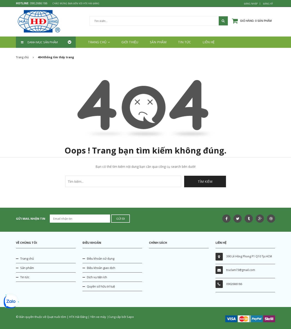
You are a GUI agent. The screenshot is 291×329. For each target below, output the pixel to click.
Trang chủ (27, 258)
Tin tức (184, 42)
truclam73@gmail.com (240, 270)
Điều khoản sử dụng (100, 258)
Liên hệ (209, 42)
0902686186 (234, 284)
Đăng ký (268, 3)
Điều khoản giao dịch (101, 268)
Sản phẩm (158, 42)
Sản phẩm (27, 268)
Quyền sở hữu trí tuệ (101, 286)
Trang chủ (99, 42)
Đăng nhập (251, 3)
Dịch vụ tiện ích (97, 277)
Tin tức (24, 277)
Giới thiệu (129, 42)
